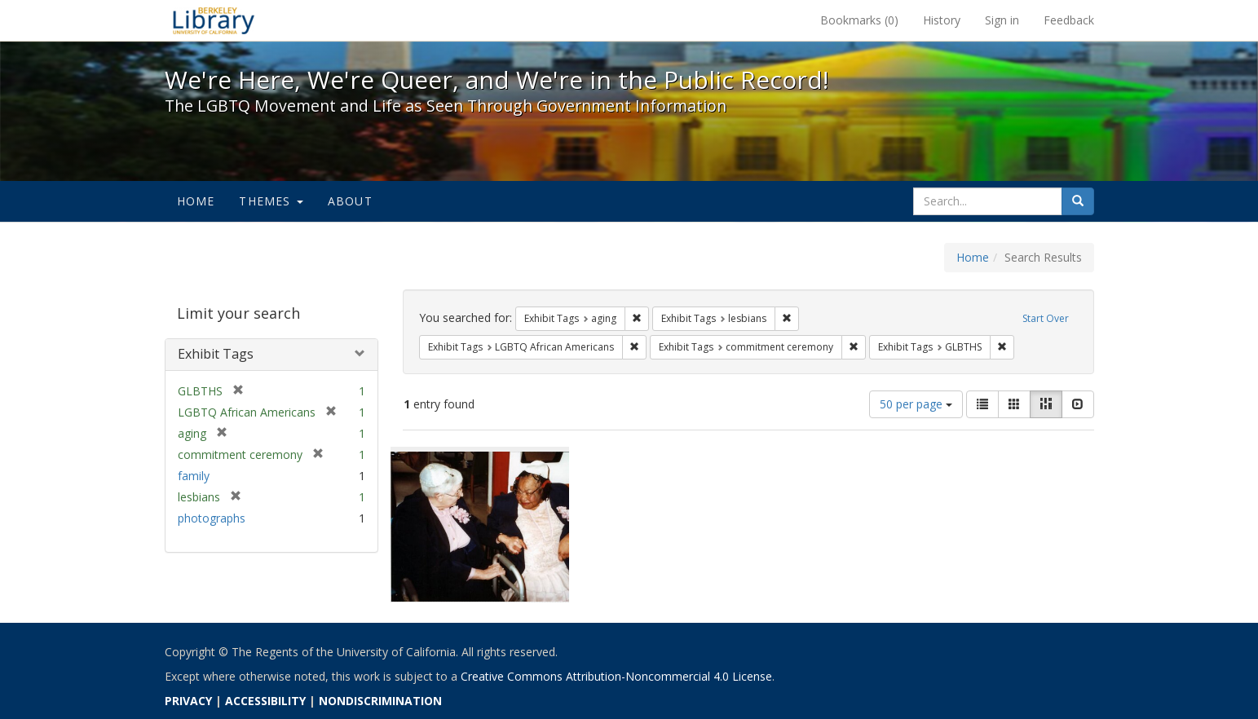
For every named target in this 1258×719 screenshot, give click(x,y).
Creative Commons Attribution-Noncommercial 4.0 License (616, 676)
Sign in (1002, 20)
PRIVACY (188, 700)
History (941, 20)
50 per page (916, 404)
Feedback (1069, 20)
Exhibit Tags (216, 354)
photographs (211, 518)
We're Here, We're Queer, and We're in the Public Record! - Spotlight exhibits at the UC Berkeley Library (213, 20)
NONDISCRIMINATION (380, 700)
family (194, 475)
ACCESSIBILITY (265, 700)
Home (196, 201)
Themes (270, 201)
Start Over (1045, 318)
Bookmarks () (859, 20)
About (350, 201)
